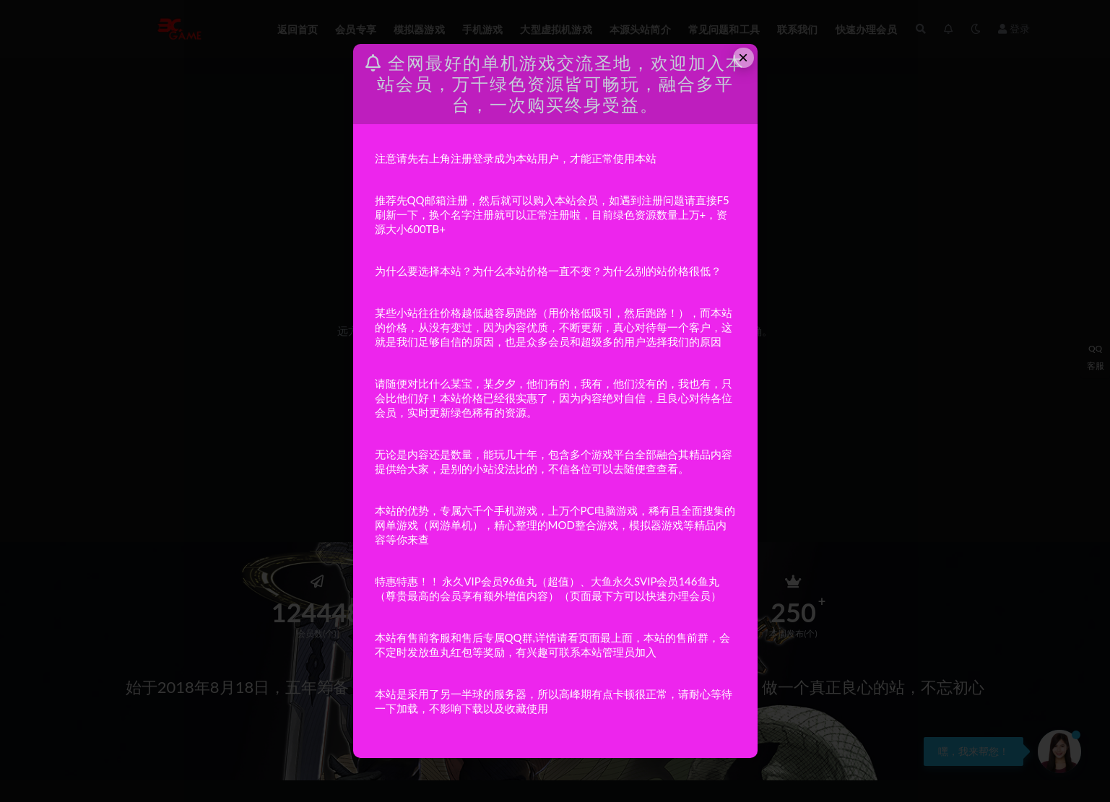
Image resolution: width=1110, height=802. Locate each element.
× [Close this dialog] (743, 57)
